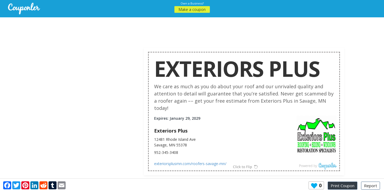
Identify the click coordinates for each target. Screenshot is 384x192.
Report (370, 185)
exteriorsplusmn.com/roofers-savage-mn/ (190, 163)
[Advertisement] (192, 29)
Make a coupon (192, 9)
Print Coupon (342, 185)
